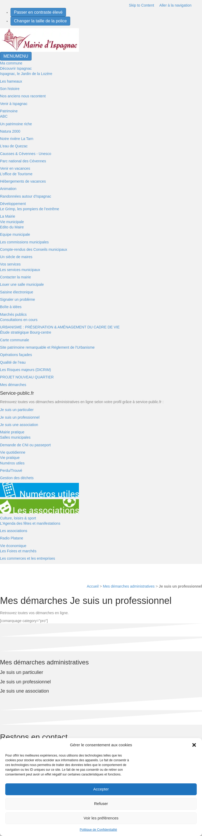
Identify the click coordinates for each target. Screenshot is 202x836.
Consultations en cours (18, 320)
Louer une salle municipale (22, 284)
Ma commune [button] (11, 63)
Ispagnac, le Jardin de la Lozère (26, 74)
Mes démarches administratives (129, 586)
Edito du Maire (12, 227)
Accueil (93, 586)
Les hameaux (11, 81)
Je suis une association (19, 425)
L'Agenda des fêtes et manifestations (30, 523)
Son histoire (9, 89)
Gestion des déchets (17, 478)
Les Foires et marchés (18, 551)
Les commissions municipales (24, 242)
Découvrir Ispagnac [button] (16, 68)
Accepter (101, 789)
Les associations (13, 531)
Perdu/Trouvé (11, 470)
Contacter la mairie (15, 277)
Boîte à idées (11, 307)
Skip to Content (141, 5)
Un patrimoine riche (16, 124)
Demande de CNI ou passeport (25, 445)
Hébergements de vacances (23, 181)
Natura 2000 (10, 131)
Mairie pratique (12, 432)
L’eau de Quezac (14, 146)
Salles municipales (15, 437)
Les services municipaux (20, 270)
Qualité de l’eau (13, 362)
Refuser (101, 803)
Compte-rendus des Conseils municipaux (33, 249)
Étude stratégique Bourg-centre (25, 332)
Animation (8, 189)
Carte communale (14, 340)
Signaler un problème (17, 299)
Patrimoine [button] (9, 111)
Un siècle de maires (16, 257)
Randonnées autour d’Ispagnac (25, 196)
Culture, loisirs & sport (18, 518)
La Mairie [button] (7, 216)
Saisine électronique (16, 292)
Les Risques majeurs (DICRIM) (25, 370)
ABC (4, 116)
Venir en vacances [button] (15, 168)
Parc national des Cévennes (23, 161)
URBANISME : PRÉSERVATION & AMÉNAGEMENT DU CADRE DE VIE (60, 327)
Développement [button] (13, 204)
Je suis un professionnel (19, 417)
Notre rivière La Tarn (16, 139)
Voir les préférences (101, 818)
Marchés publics (13, 314)
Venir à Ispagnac (13, 104)
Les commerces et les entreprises (27, 558)
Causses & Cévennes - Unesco (25, 154)
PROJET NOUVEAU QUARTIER (27, 377)
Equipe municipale (15, 234)
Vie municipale (12, 222)
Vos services (10, 264)
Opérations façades (16, 355)
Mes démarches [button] (13, 385)
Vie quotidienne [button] (12, 452)
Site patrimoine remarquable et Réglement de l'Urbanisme (47, 347)
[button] (194, 745)
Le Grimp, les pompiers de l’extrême (29, 209)
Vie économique (13, 546)
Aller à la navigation (175, 5)
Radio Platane (11, 538)
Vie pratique (9, 457)
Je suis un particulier (17, 410)
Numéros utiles (12, 463)
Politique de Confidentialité (98, 830)
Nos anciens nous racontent (23, 96)
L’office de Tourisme (16, 174)
